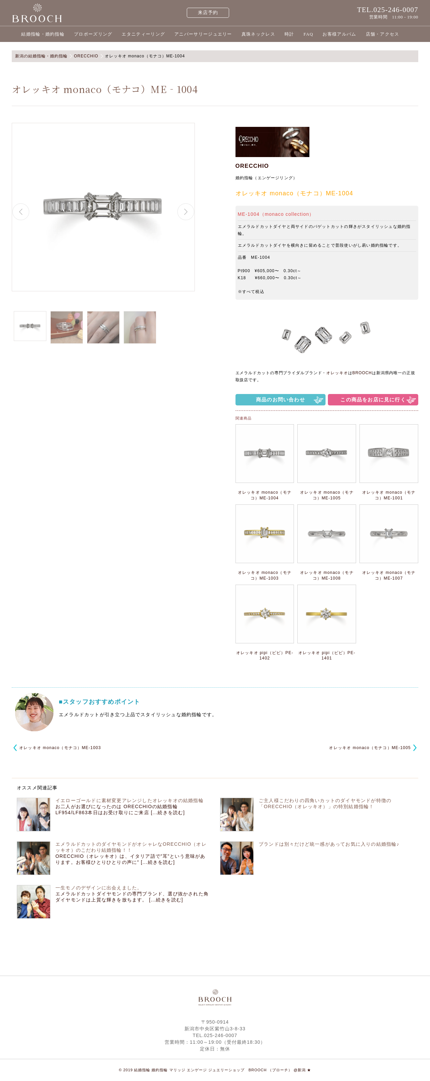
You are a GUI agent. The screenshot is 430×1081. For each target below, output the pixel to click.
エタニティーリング (143, 34)
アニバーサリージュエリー (203, 34)
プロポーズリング (93, 34)
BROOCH (362, 373)
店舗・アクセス (382, 34)
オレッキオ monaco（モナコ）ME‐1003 (60, 747)
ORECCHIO (252, 166)
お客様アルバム (339, 34)
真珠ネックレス (258, 34)
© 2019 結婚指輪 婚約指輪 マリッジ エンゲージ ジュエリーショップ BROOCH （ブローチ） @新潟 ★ (215, 1070)
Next (185, 211)
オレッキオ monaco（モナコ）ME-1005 (370, 747)
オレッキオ (337, 373)
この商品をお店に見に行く (372, 399)
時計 (289, 34)
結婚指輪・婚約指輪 (42, 34)
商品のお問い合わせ (280, 399)
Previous (20, 211)
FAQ (308, 34)
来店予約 (208, 12)
